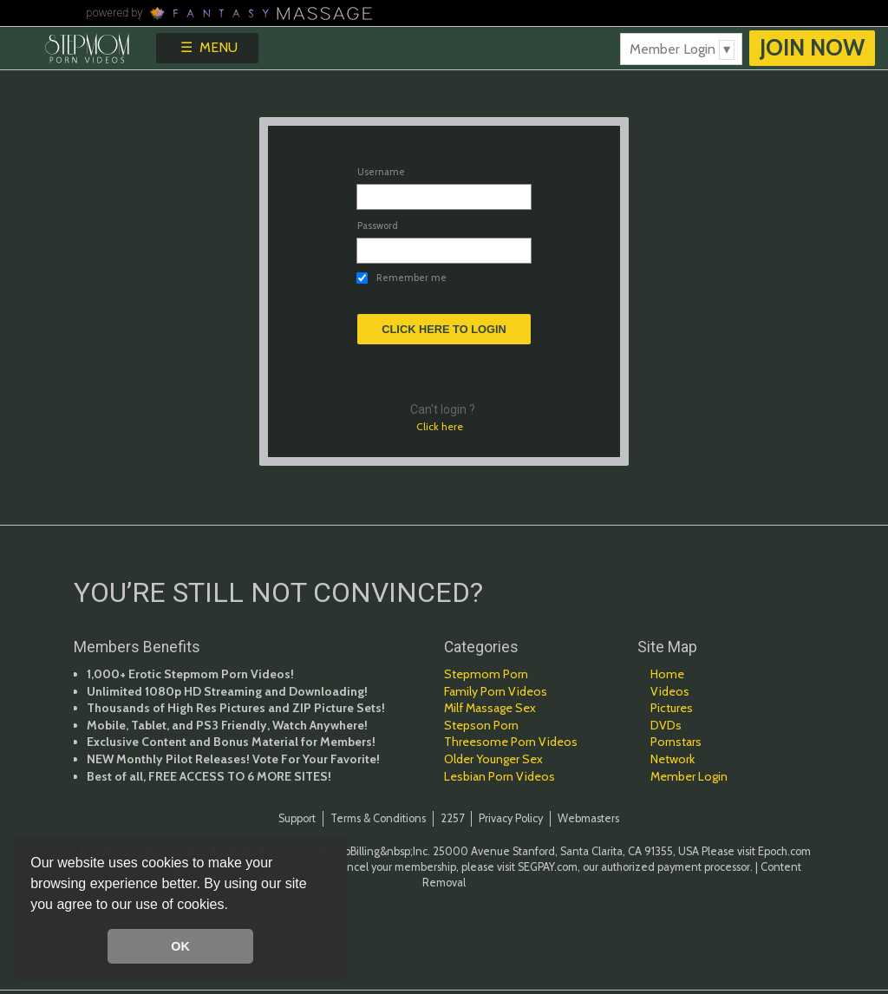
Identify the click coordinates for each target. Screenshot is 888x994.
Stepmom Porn (486, 674)
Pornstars (676, 741)
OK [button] (180, 946)
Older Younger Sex (493, 759)
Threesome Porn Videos (511, 741)
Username (381, 172)
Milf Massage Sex (490, 708)
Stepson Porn (481, 725)
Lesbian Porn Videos (499, 776)
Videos (669, 691)
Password (377, 225)
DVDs (666, 725)
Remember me (411, 278)
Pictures (671, 708)
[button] (234, 906)
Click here (439, 426)
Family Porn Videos (495, 691)
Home (667, 674)
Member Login (689, 776)
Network (672, 759)
